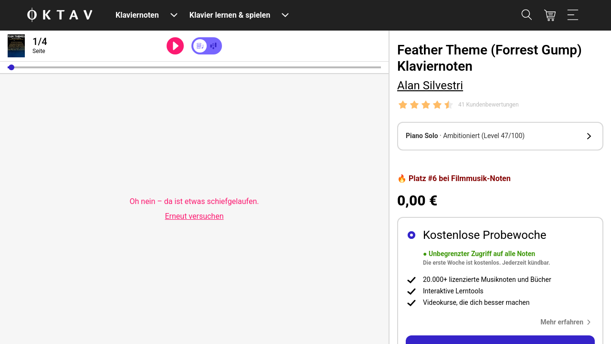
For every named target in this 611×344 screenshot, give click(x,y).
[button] (11, 67)
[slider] (194, 67)
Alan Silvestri (430, 85)
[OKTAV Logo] (60, 15)
